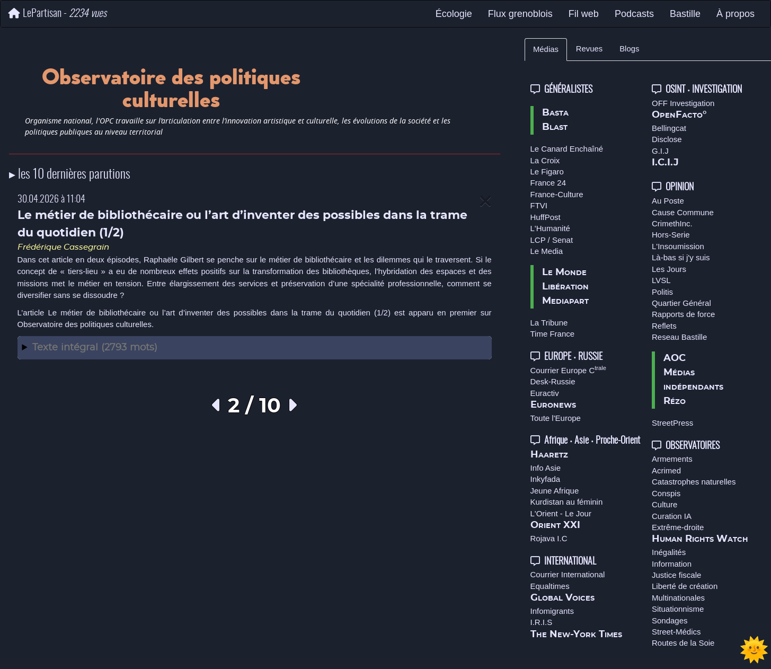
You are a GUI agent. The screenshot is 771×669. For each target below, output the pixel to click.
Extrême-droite (678, 527)
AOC (674, 358)
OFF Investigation (683, 103)
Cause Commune (683, 212)
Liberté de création (684, 586)
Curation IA (672, 516)
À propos (735, 13)
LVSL (661, 280)
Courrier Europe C (568, 370)
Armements (672, 458)
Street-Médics (676, 631)
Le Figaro (547, 171)
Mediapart (565, 301)
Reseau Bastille (679, 336)
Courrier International (567, 574)
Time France (552, 333)
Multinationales (678, 597)
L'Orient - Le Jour (560, 513)
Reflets (664, 325)
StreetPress (672, 422)
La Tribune (549, 322)
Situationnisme (678, 608)
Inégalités (669, 552)
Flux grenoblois (520, 13)
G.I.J (660, 150)
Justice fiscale (676, 574)
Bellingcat (669, 128)
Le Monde (564, 272)
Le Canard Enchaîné (567, 148)
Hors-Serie (671, 234)
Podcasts (634, 13)
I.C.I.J (665, 163)
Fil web (584, 13)
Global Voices (562, 598)
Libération (565, 287)
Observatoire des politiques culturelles (84, 324)
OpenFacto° (679, 115)
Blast (555, 127)
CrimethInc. (672, 223)
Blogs (629, 49)
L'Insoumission (678, 246)
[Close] (485, 201)
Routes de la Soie (683, 642)
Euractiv (544, 393)
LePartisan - (57, 13)
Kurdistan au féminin (566, 501)
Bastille (685, 13)
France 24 (548, 182)
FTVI (539, 205)
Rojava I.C (549, 538)
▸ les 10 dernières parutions (69, 175)
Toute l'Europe (555, 417)
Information (672, 563)
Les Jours (669, 269)
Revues (589, 49)
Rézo (674, 401)
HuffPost (545, 217)
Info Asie (545, 467)
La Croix (545, 160)
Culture (664, 504)
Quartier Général (681, 302)
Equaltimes (550, 586)
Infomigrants (552, 610)
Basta (555, 113)
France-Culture (556, 194)
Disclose (667, 139)
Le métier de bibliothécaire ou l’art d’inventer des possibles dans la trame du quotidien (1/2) (219, 312)
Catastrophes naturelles (693, 481)
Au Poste (668, 200)
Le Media (546, 251)
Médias (546, 49)
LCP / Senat (551, 239)
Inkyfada (545, 478)
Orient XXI (555, 525)
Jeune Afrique (554, 490)
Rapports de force (683, 314)
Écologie (454, 13)
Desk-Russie (552, 381)
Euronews (553, 405)
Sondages (670, 620)
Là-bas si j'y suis (681, 257)
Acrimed (666, 470)
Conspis (666, 493)
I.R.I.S (541, 622)
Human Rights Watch (700, 539)
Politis (662, 291)
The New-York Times (576, 634)
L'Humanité (550, 228)
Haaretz (549, 455)
